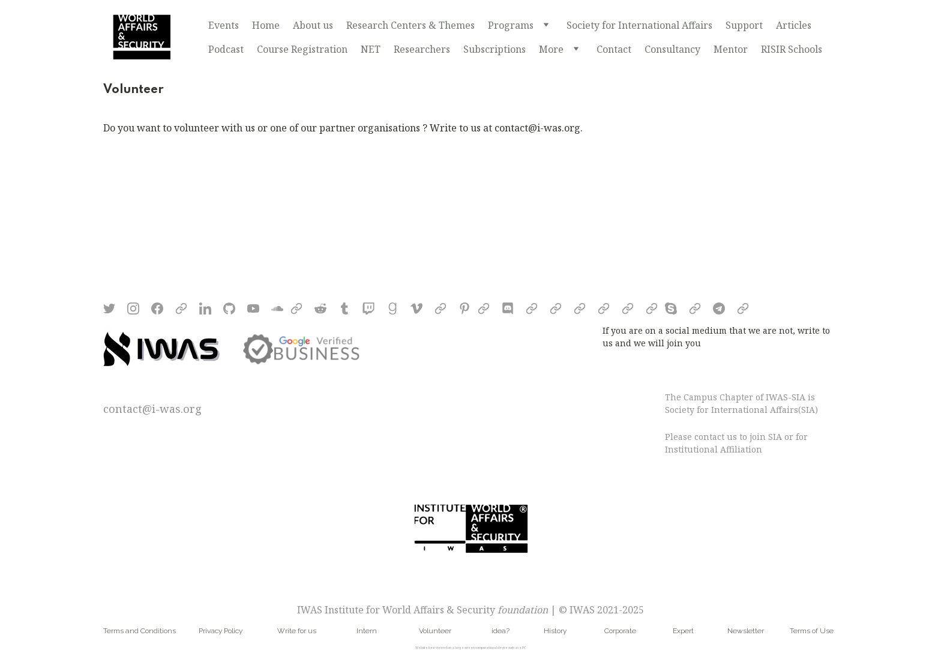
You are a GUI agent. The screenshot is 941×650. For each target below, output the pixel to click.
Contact (614, 49)
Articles (793, 25)
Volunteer (435, 631)
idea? (501, 631)
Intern (366, 631)
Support (744, 25)
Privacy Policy (220, 631)
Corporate (620, 631)
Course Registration (302, 49)
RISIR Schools (791, 49)
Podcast (226, 49)
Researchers (422, 49)
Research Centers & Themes (410, 25)
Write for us (296, 631)
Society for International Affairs (639, 25)
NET (370, 49)
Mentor (731, 49)
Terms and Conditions (139, 631)
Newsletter (745, 631)
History (555, 631)
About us (313, 25)
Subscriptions (494, 49)
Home (266, 25)
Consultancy (672, 49)
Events (223, 25)
